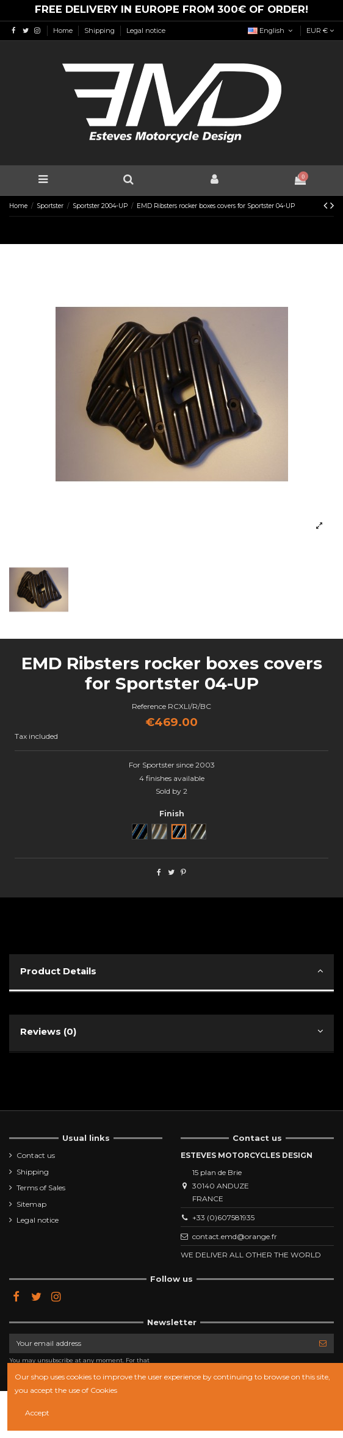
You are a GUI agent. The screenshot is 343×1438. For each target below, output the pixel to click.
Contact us (35, 1155)
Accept (37, 1412)
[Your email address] (160, 1343)
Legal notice (145, 30)
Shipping (100, 30)
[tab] (171, 973)
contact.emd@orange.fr (234, 1236)
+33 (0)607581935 (223, 1217)
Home (63, 30)
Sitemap (31, 1204)
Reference (149, 706)
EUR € (320, 30)
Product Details (171, 971)
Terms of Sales (40, 1187)
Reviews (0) (171, 1031)
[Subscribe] (323, 1343)
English (271, 30)
